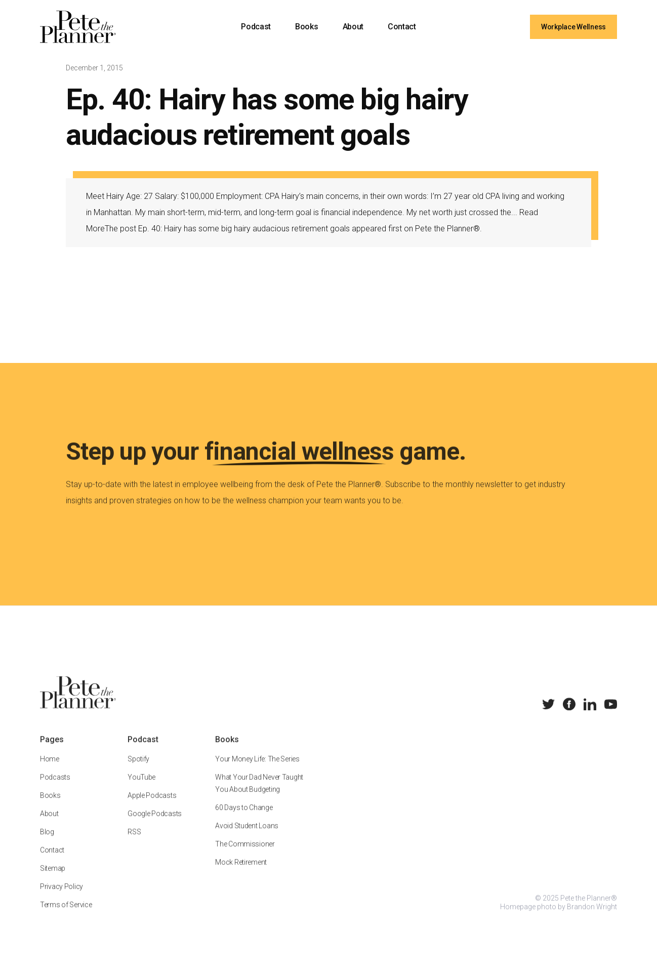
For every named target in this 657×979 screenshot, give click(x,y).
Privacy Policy (61, 898)
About (353, 26)
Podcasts (55, 789)
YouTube (141, 789)
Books (306, 26)
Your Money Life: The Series (257, 770)
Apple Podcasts (152, 807)
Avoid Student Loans (246, 837)
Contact (402, 26)
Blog (47, 843)
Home (49, 770)
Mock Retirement (241, 874)
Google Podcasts (155, 825)
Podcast (256, 26)
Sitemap (52, 880)
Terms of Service (66, 916)
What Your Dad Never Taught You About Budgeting (259, 795)
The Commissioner (245, 855)
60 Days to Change (243, 819)
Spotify (138, 770)
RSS (134, 843)
